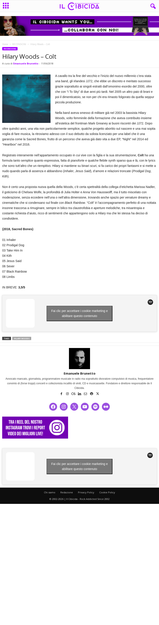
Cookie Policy (107, 492)
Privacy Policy (86, 492)
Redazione (66, 492)
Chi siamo (49, 492)
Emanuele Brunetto (25, 63)
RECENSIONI (19, 44)
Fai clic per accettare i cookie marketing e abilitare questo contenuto (79, 313)
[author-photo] (79, 358)
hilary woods (22, 338)
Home (5, 44)
